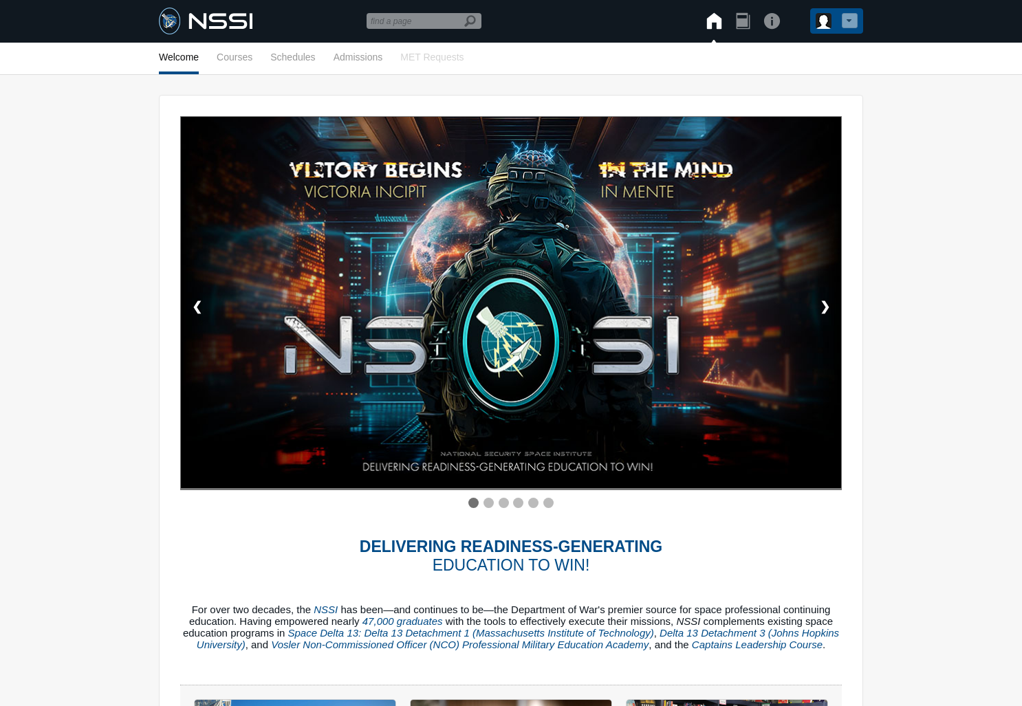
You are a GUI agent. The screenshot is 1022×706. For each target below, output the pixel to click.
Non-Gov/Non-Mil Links (455, 545)
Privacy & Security (337, 545)
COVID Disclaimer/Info (220, 545)
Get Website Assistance (584, 545)
